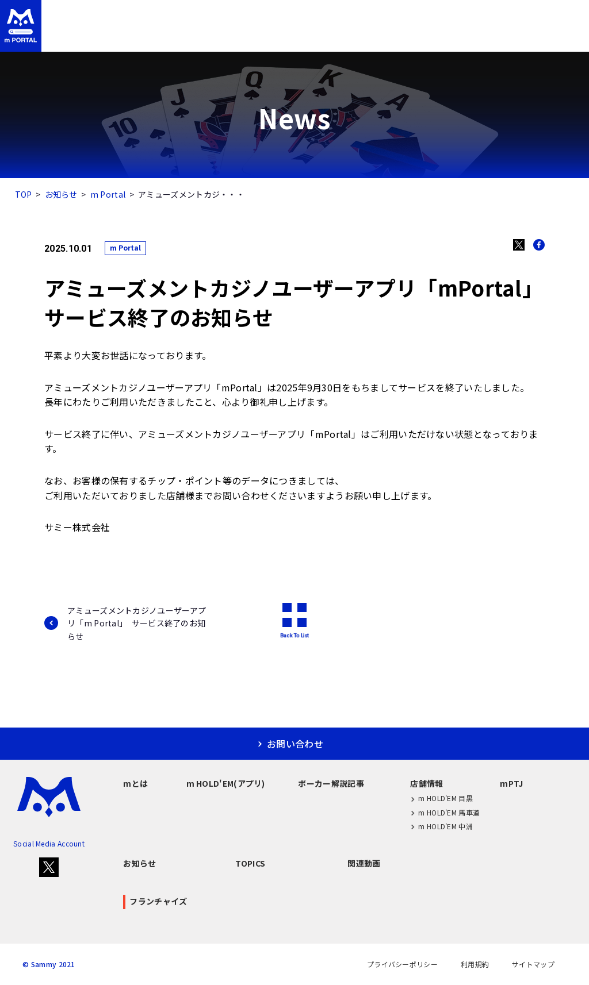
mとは (115, 36)
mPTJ (463, 36)
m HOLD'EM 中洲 (441, 826)
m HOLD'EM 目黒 (441, 798)
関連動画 (363, 863)
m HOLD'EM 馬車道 (445, 812)
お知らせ (61, 194)
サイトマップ (533, 964)
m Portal (107, 194)
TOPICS (250, 863)
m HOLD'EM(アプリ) (199, 36)
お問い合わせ (524, 13)
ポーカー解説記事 (298, 36)
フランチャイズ (539, 36)
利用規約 (475, 964)
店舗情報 (381, 36)
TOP (23, 194)
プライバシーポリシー (402, 964)
